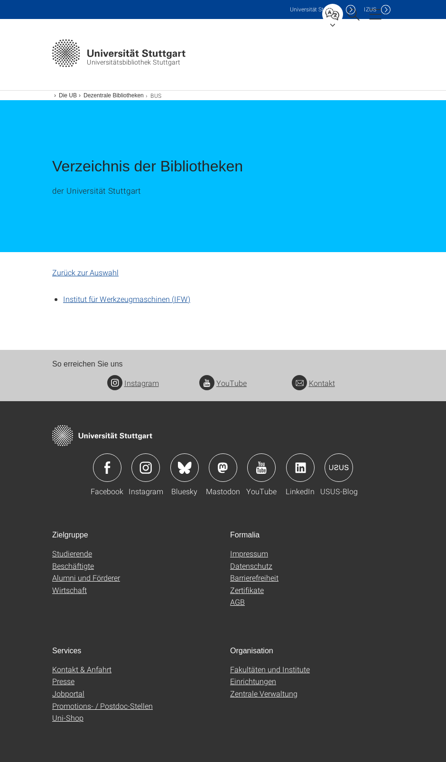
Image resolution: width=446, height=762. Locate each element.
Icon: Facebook (107, 467)
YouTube (223, 383)
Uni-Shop (68, 718)
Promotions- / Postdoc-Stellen (102, 706)
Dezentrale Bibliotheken (114, 95)
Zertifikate (247, 590)
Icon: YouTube (261, 467)
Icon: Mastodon (223, 467)
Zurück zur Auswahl (85, 272)
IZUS (370, 9)
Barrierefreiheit (254, 578)
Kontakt (313, 383)
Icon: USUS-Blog (339, 467)
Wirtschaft (69, 590)
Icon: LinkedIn (300, 467)
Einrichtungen (253, 681)
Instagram (133, 383)
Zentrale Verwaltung (263, 693)
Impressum (249, 553)
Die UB (68, 95)
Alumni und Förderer (86, 578)
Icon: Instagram (145, 467)
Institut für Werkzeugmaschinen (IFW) (126, 299)
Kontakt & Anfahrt (82, 669)
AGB (237, 602)
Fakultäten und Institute (270, 669)
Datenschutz (251, 566)
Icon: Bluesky (184, 467)
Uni (315, 9)
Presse (63, 681)
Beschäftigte (73, 566)
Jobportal (68, 693)
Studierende (72, 553)
